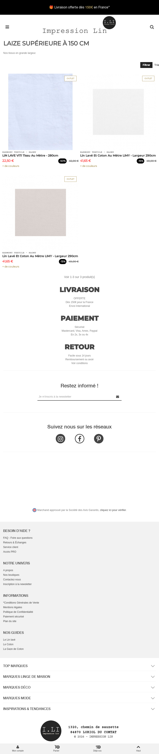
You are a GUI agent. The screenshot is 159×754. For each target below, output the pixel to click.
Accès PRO (9, 551)
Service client (10, 547)
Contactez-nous (12, 579)
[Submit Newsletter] (118, 396)
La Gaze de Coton (13, 649)
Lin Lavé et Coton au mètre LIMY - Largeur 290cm (118, 155)
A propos (8, 570)
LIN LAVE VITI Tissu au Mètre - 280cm (30, 155)
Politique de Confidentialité (18, 611)
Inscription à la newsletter (17, 584)
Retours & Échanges (14, 542)
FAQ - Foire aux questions (17, 537)
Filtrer (146, 64)
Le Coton (8, 644)
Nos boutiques (11, 574)
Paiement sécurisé (13, 616)
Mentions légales (12, 607)
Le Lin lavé (9, 639)
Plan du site (9, 621)
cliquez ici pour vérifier (113, 510)
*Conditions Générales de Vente (21, 602)
